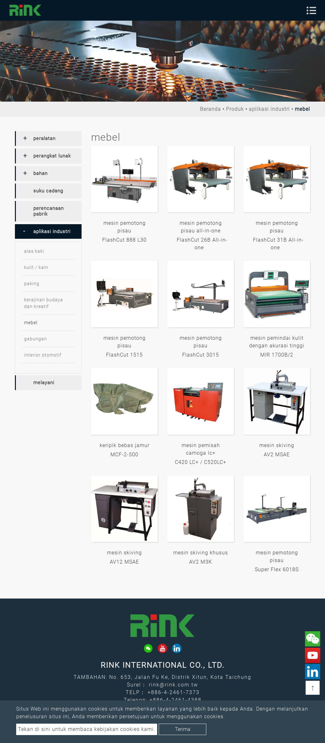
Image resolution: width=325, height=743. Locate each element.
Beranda (210, 109)
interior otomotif (43, 355)
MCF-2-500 (124, 455)
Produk (235, 109)
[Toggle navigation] (311, 10)
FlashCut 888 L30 (124, 240)
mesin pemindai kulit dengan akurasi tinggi (276, 342)
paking (31, 283)
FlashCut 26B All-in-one (202, 244)
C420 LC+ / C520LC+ (200, 462)
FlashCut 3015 (200, 355)
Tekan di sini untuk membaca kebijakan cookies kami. (86, 729)
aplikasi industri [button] (51, 231)
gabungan (35, 338)
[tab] (48, 138)
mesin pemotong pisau (124, 227)
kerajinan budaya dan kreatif (43, 303)
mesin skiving (276, 445)
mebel (30, 322)
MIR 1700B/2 (276, 355)
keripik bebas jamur (124, 445)
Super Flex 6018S (277, 569)
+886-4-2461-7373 (174, 692)
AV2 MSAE (277, 455)
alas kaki (34, 251)
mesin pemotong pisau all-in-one (201, 227)
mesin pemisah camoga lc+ (201, 449)
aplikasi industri (269, 109)
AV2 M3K (200, 562)
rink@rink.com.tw (173, 685)
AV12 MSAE (124, 562)
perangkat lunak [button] (52, 156)
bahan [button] (40, 173)
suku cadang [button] (48, 191)
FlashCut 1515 (124, 355)
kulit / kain (36, 267)
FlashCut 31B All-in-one (278, 244)
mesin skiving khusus (200, 553)
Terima (182, 729)
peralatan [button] (44, 138)
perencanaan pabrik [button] (48, 211)
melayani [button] (43, 382)
